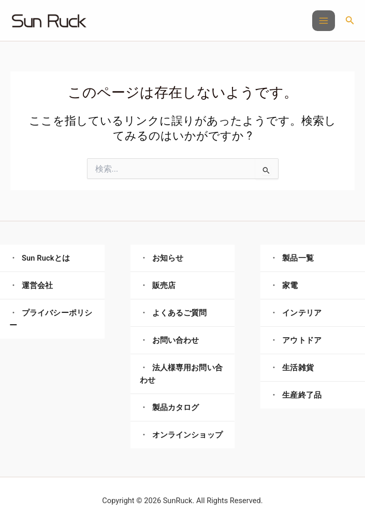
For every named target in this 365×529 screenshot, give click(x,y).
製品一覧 (298, 258)
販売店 (164, 285)
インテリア (302, 313)
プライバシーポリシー (50, 319)
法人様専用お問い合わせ (181, 374)
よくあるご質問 (179, 313)
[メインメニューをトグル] (323, 20)
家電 (290, 285)
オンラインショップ (187, 435)
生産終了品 (302, 395)
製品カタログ (175, 407)
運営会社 (37, 285)
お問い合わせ (175, 340)
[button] (350, 20)
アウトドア (302, 340)
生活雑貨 (298, 367)
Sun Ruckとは (46, 258)
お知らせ (168, 258)
